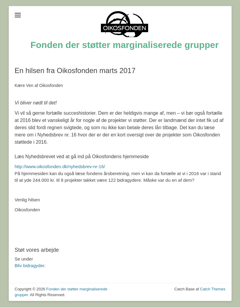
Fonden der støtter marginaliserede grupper (124, 45)
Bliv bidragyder (29, 265)
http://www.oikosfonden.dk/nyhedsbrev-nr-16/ (60, 166)
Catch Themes (212, 289)
